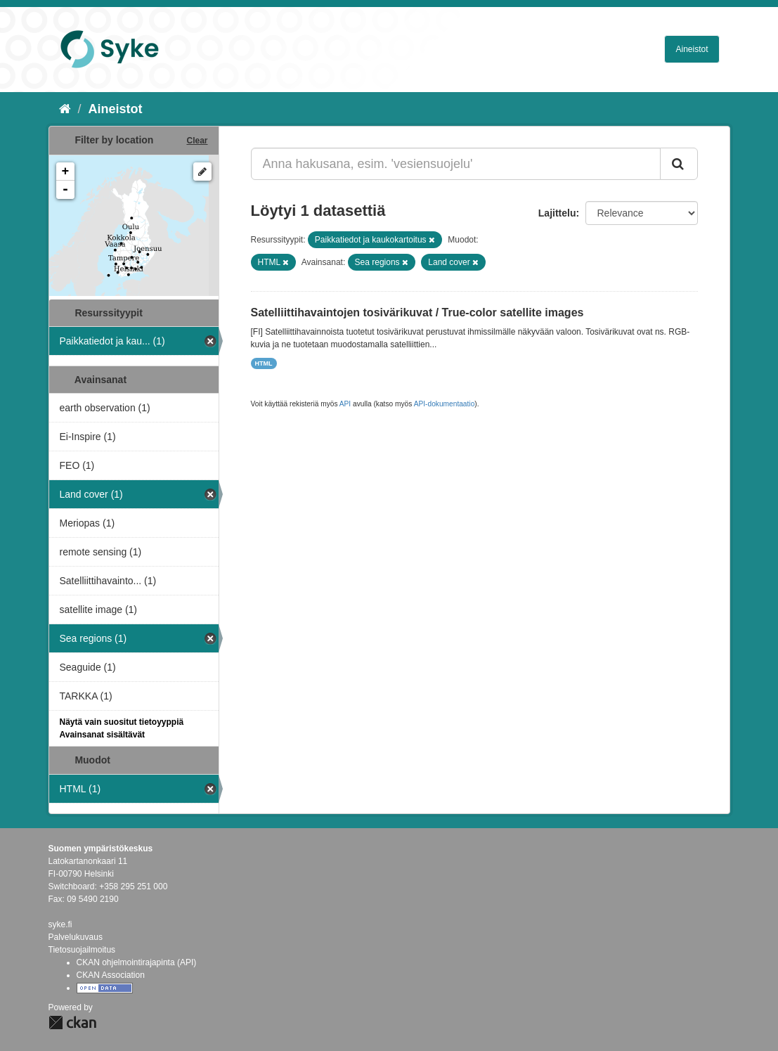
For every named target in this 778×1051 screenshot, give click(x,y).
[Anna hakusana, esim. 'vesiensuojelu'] (456, 164)
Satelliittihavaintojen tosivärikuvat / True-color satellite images (417, 312)
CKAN (72, 1022)
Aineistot (691, 49)
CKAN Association (111, 975)
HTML (264, 363)
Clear (196, 141)
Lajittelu (557, 213)
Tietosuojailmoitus (82, 950)
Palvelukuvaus (75, 937)
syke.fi (60, 924)
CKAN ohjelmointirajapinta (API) (137, 962)
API (345, 404)
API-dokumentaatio (444, 404)
